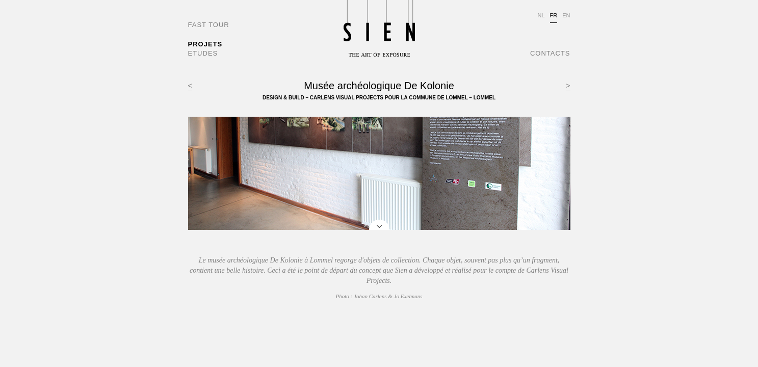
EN (566, 15)
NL (540, 15)
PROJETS (205, 44)
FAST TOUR (208, 25)
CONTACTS (550, 53)
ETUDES (203, 53)
